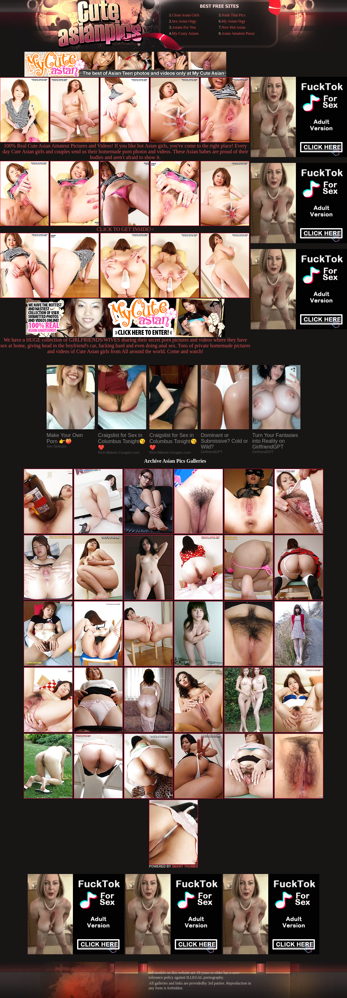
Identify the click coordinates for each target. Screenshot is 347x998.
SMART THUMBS (185, 866)
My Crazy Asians (185, 33)
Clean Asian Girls (185, 15)
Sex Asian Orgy (184, 21)
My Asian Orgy (233, 21)
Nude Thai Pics (233, 15)
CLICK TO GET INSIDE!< (125, 229)
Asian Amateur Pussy (238, 33)
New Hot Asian (233, 27)
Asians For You (184, 27)
